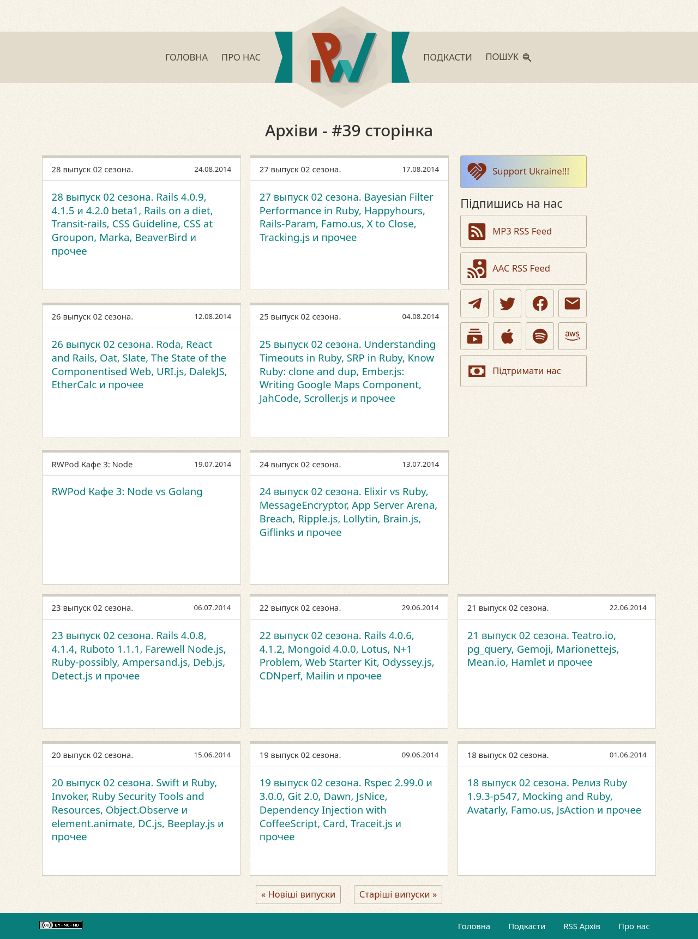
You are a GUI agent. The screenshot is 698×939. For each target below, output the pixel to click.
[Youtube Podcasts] (474, 336)
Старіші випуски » (398, 894)
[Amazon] (572, 336)
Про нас (241, 57)
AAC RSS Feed (508, 268)
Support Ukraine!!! (517, 171)
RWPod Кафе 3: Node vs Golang (127, 491)
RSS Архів (581, 925)
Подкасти (447, 57)
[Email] (572, 304)
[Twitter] (507, 304)
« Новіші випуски (298, 894)
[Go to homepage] (342, 59)
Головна (186, 57)
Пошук (502, 57)
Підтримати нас (513, 371)
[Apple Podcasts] (507, 336)
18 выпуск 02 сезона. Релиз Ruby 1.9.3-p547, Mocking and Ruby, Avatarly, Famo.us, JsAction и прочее (554, 795)
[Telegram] (474, 304)
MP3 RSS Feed (509, 231)
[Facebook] (540, 304)
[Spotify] (540, 336)
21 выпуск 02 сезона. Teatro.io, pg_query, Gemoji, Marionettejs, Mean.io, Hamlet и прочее (543, 648)
